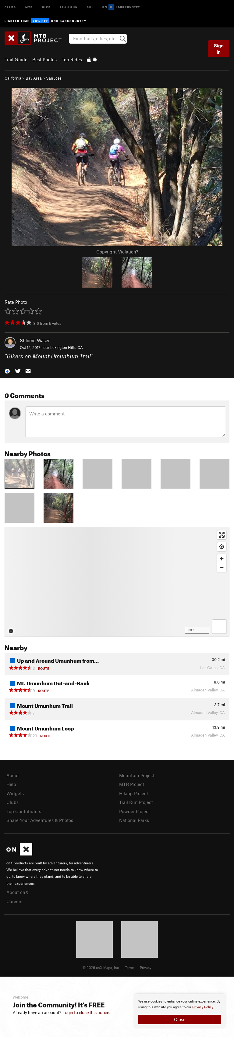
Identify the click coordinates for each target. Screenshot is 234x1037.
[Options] (219, 626)
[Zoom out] (221, 567)
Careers (14, 901)
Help (11, 784)
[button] (7, 370)
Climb (10, 7)
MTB (29, 7)
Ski (90, 7)
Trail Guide (16, 59)
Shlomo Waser (35, 340)
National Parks (134, 820)
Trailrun (69, 7)
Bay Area (34, 78)
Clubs (12, 802)
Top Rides (72, 59)
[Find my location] (221, 546)
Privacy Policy (202, 1007)
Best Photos (44, 59)
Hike (46, 7)
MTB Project (131, 784)
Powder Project (134, 811)
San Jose (54, 78)
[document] (179, 1011)
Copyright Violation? (117, 251)
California (13, 78)
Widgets (15, 793)
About (12, 775)
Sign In (219, 49)
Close (180, 1019)
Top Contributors (23, 811)
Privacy (145, 967)
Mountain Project (136, 775)
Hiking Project (133, 793)
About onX (17, 892)
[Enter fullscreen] (221, 534)
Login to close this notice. (86, 1012)
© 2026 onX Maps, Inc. (101, 967)
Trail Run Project (136, 802)
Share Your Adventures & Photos (39, 820)
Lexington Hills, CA (66, 347)
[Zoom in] (221, 558)
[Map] (117, 582)
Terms (130, 967)
